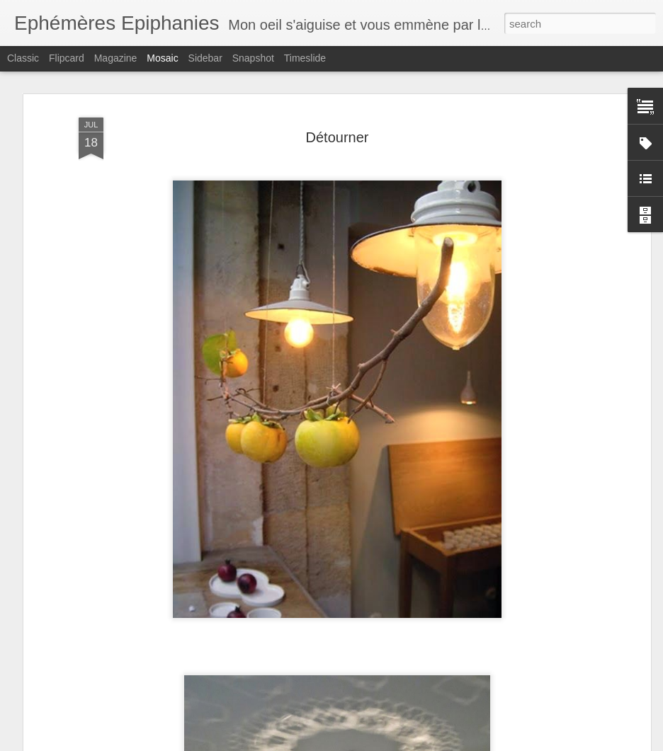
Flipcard (66, 58)
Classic (23, 58)
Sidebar (205, 58)
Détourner (337, 137)
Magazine (115, 58)
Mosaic (162, 58)
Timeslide (305, 58)
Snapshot (253, 58)
